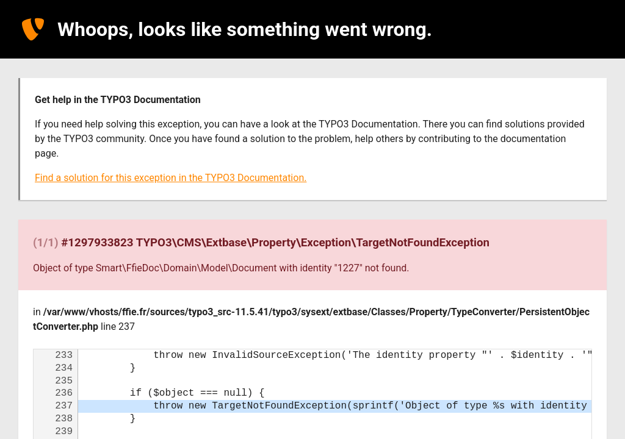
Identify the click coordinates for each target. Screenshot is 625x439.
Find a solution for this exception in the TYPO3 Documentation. (170, 178)
